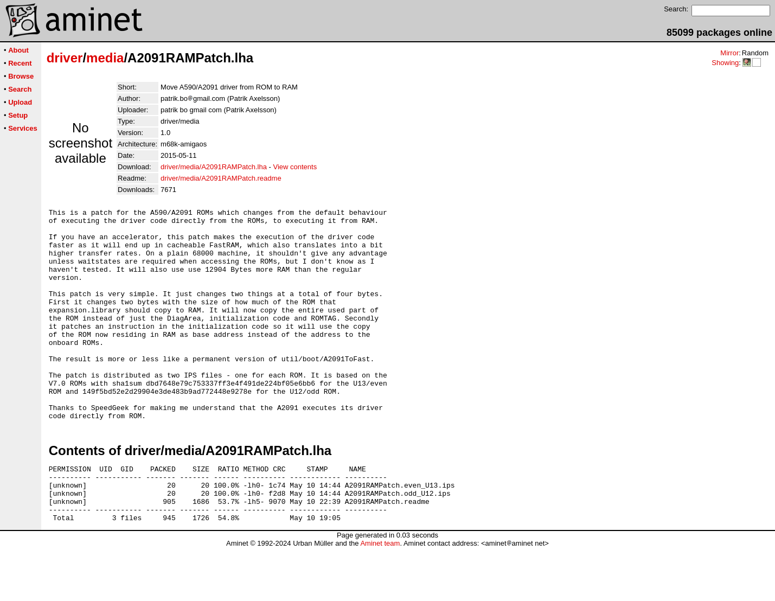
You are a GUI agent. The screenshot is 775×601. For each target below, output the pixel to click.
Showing (725, 63)
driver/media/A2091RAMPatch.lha (214, 167)
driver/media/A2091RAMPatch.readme (221, 178)
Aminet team (380, 597)
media (105, 57)
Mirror (729, 53)
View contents (295, 167)
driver (65, 57)
